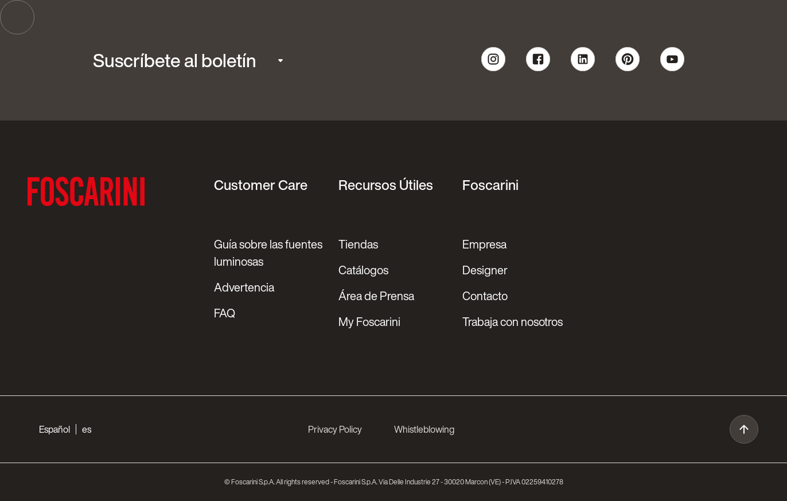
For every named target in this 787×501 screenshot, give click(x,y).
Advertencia (244, 287)
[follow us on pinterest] (627, 69)
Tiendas (358, 244)
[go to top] (744, 429)
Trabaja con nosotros (512, 321)
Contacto (485, 296)
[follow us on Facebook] (538, 69)
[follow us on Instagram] (493, 69)
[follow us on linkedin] (583, 69)
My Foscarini (369, 321)
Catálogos (363, 270)
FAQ (224, 313)
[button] (65, 429)
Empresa (484, 244)
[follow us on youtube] (672, 69)
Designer (485, 270)
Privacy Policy (335, 429)
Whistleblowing (424, 429)
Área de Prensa (376, 296)
